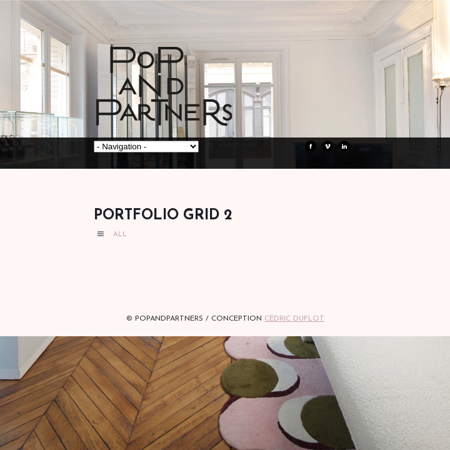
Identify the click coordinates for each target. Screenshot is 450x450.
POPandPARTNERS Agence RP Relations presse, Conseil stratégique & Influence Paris (187, 106)
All (120, 234)
